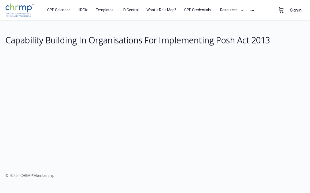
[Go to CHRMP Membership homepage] (20, 9)
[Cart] (281, 10)
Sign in (295, 10)
